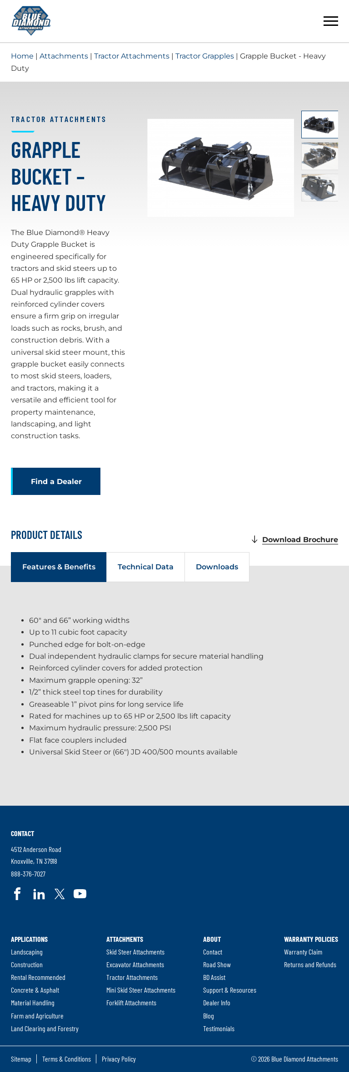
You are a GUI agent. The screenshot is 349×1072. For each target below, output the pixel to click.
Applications (29, 938)
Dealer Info (216, 1002)
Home (22, 56)
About (212, 938)
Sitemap (21, 1058)
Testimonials (218, 1028)
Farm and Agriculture (37, 1015)
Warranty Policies (311, 938)
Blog (208, 1015)
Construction (27, 964)
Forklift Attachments (131, 1002)
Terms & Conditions (66, 1058)
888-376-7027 (28, 874)
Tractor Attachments (132, 56)
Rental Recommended (38, 977)
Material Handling (33, 1002)
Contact (22, 832)
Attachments (64, 56)
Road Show (217, 964)
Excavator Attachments (135, 964)
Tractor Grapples (204, 56)
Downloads (217, 567)
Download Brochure (300, 539)
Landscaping (27, 951)
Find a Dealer (56, 481)
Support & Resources (229, 989)
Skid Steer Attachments (135, 951)
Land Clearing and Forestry (45, 1028)
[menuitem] (45, 983)
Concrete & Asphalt (35, 989)
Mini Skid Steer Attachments (140, 989)
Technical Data (146, 567)
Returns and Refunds (310, 964)
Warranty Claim (303, 951)
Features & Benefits (58, 567)
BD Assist (214, 977)
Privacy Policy (119, 1058)
